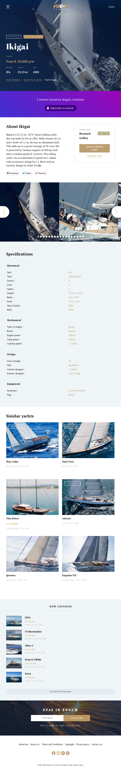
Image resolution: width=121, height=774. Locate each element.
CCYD (64, 523)
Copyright (69, 744)
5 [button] (49, 237)
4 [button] (46, 237)
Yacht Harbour (61, 7)
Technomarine (33, 631)
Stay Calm (12, 461)
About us (35, 744)
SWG (27, 617)
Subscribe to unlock (61, 108)
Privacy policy (83, 744)
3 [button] (44, 237)
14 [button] (74, 237)
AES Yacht (28, 667)
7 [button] (55, 237)
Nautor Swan (11, 580)
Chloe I (29, 645)
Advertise (23, 744)
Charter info (94, 156)
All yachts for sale (60, 691)
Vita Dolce (12, 518)
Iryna (28, 673)
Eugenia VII (69, 575)
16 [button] (80, 237)
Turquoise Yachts (68, 580)
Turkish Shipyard (12, 528)
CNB (63, 466)
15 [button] (77, 237)
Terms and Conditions (52, 744)
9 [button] (60, 237)
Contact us (97, 744)
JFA (8, 72)
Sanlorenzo (29, 653)
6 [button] (52, 237)
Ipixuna (10, 575)
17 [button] (83, 237)
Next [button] (116, 212)
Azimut (27, 625)
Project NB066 (33, 659)
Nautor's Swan (11, 466)
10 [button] (63, 237)
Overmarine (29, 639)
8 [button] (58, 237)
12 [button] (69, 237)
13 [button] (72, 237)
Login (111, 7)
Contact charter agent (94, 148)
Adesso (66, 518)
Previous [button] (4, 212)
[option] (29, 212)
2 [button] (41, 237)
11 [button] (66, 237)
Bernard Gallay (85, 136)
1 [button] (38, 237)
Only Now (68, 461)
